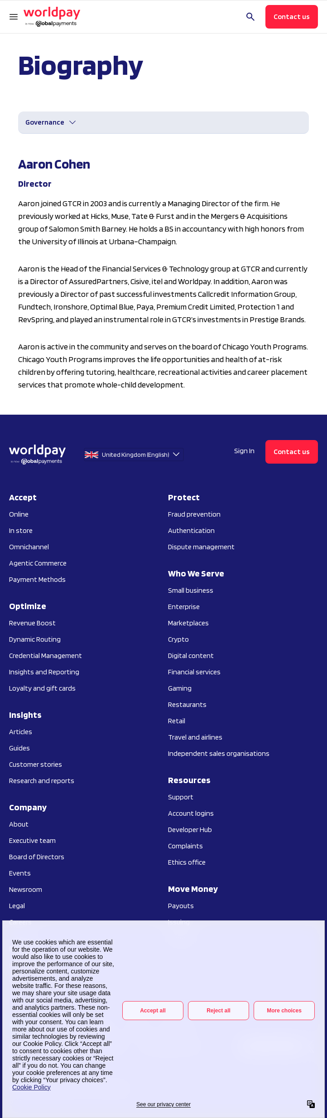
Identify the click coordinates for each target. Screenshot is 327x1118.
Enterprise (184, 606)
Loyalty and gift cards (42, 688)
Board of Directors (36, 856)
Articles (20, 731)
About (19, 824)
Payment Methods (37, 579)
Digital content (191, 655)
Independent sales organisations (218, 753)
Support (180, 797)
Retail (176, 720)
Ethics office (187, 862)
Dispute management (201, 546)
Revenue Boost (32, 623)
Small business (190, 590)
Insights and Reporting (44, 672)
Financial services (194, 672)
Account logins (191, 813)
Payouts (181, 905)
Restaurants (187, 704)
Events (20, 873)
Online (19, 514)
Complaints (185, 846)
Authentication (191, 530)
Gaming (180, 688)
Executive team (32, 840)
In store (21, 530)
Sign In (244, 450)
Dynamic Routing (35, 639)
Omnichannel (29, 546)
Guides (19, 748)
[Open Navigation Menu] (14, 17)
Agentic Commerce (38, 563)
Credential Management (45, 655)
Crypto (178, 639)
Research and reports (41, 780)
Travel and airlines (195, 737)
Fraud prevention (194, 514)
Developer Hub (190, 829)
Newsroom (25, 889)
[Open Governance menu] (51, 122)
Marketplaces (188, 623)
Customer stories (35, 764)
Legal (17, 905)
